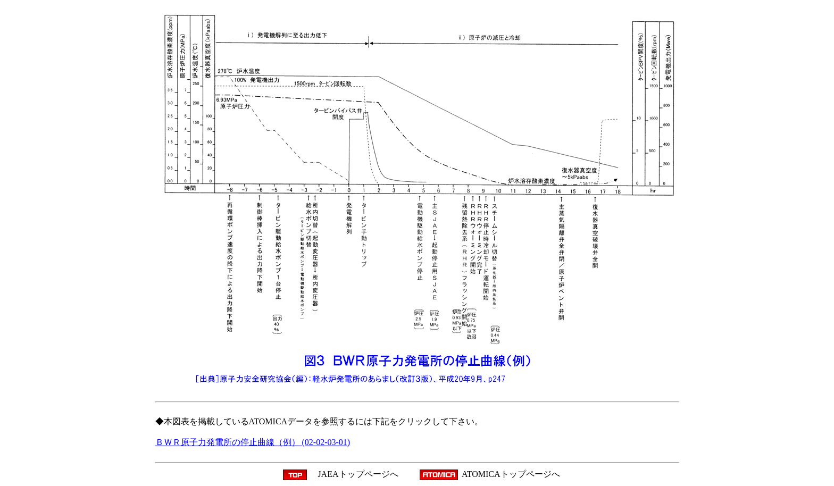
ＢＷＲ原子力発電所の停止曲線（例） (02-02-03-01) (253, 442)
